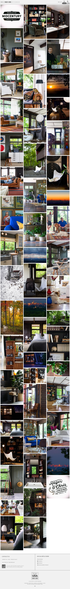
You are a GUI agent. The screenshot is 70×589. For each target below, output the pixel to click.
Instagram (40, 559)
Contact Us (4, 559)
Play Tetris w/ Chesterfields (8, 562)
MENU (2, 2)
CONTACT (60, 2)
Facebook (39, 561)
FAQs (9, 559)
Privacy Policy (14, 559)
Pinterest (39, 563)
